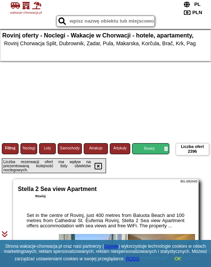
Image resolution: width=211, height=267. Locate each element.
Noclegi (29, 148)
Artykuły (120, 148)
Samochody (70, 148)
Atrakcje (95, 148)
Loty (47, 148)
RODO (133, 258)
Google (111, 246)
